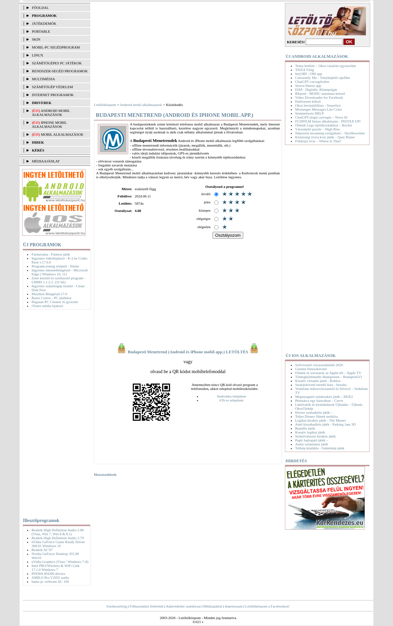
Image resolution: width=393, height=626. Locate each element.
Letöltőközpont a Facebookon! (267, 606)
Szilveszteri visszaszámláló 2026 (319, 365)
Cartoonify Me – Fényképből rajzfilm (322, 78)
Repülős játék (305, 428)
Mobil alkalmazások (62, 134)
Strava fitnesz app (308, 85)
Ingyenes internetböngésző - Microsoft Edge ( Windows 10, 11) (59, 272)
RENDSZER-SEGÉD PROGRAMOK (60, 71)
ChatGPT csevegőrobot (312, 82)
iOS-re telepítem (231, 400)
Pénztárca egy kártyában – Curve (319, 400)
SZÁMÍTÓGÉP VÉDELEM (52, 87)
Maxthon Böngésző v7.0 (49, 294)
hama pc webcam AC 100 (50, 581)
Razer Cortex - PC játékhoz (51, 298)
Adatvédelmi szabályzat (183, 606)
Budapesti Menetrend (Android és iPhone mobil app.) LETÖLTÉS (188, 352)
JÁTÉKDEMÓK (44, 23)
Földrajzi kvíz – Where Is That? (318, 141)
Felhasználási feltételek (147, 606)
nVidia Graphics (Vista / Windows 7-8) (59, 562)
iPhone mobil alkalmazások (49, 124)
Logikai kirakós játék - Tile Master (320, 420)
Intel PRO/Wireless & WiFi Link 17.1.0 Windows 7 (55, 568)
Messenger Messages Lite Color (318, 109)
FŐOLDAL (40, 8)
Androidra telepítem (231, 396)
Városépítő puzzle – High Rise (317, 129)
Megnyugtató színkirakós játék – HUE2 (324, 397)
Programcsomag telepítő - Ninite (55, 266)
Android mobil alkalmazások (51, 113)
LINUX (37, 55)
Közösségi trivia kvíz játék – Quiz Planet (325, 137)
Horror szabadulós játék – (314, 412)
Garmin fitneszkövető (311, 369)
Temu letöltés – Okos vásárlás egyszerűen (325, 66)
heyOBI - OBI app (308, 74)
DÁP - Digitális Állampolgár (316, 89)
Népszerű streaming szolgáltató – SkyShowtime (330, 133)
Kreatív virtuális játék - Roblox (317, 381)
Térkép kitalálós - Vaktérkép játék (319, 448)
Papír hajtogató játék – (311, 440)
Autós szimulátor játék (311, 444)
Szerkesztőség (116, 606)
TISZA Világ (304, 70)
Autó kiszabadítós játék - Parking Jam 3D (325, 424)
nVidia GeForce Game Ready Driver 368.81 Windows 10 (58, 544)
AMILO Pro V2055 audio (50, 577)
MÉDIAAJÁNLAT (45, 161)
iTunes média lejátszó (47, 306)
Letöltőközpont (105, 105)
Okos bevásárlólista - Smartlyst (318, 105)
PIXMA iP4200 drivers (48, 573)
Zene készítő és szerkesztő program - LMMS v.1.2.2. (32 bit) (58, 280)
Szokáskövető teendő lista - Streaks (321, 385)
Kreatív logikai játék (310, 432)
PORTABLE (41, 31)
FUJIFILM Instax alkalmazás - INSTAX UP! (328, 121)
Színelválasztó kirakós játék (315, 436)
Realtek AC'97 (42, 550)
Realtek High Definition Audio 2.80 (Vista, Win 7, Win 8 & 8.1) (57, 532)
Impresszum (234, 606)
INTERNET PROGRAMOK (53, 95)
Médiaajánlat (212, 606)
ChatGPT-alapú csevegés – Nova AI (321, 117)
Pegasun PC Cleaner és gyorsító (54, 302)
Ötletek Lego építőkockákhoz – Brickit (323, 125)
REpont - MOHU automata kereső (320, 93)
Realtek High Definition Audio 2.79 (57, 538)
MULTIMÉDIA (43, 79)
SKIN (36, 39)
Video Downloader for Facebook (319, 97)
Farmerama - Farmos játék (50, 254)
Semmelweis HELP (309, 113)
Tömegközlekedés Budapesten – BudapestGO (328, 377)
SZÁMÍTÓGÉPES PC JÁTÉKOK (57, 63)
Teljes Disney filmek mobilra (316, 416)
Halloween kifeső (308, 101)
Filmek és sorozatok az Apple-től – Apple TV (328, 373)
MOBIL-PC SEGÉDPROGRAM (56, 47)
